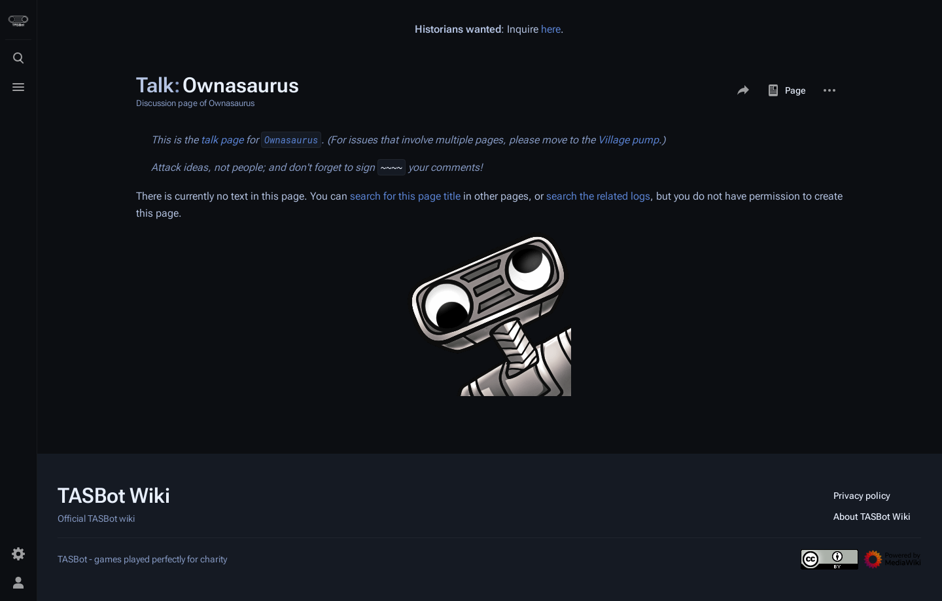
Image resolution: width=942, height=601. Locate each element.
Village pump (628, 140)
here (551, 29)
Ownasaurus (291, 140)
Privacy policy (861, 495)
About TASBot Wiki (872, 516)
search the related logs (598, 196)
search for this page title (405, 196)
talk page (222, 140)
